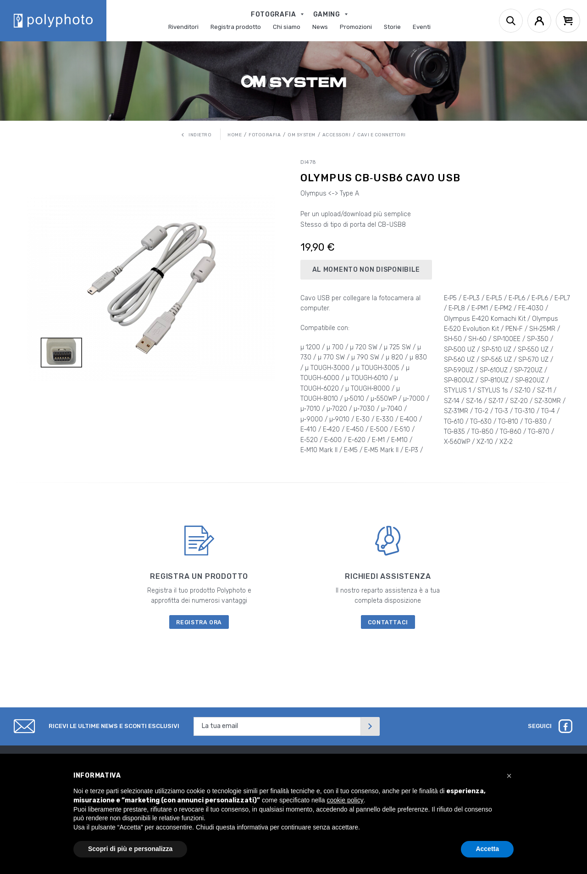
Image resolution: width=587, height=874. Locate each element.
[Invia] (370, 726)
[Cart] (568, 21)
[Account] (539, 21)
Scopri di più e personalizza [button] (130, 848)
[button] (509, 775)
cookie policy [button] (345, 800)
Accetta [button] (487, 848)
